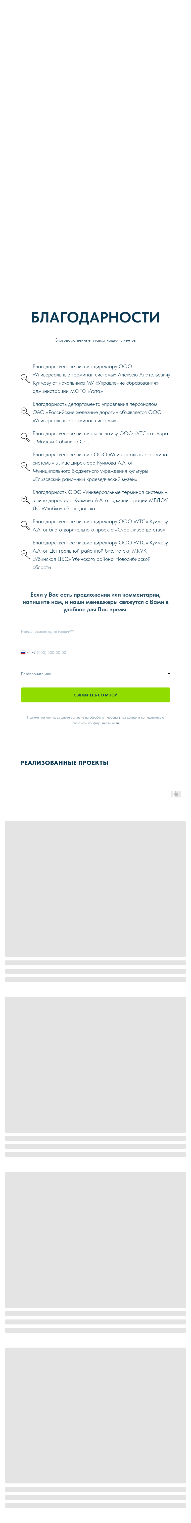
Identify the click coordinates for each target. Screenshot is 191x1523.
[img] (177, 11)
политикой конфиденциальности (95, 723)
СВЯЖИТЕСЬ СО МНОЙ (96, 695)
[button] (95, 378)
